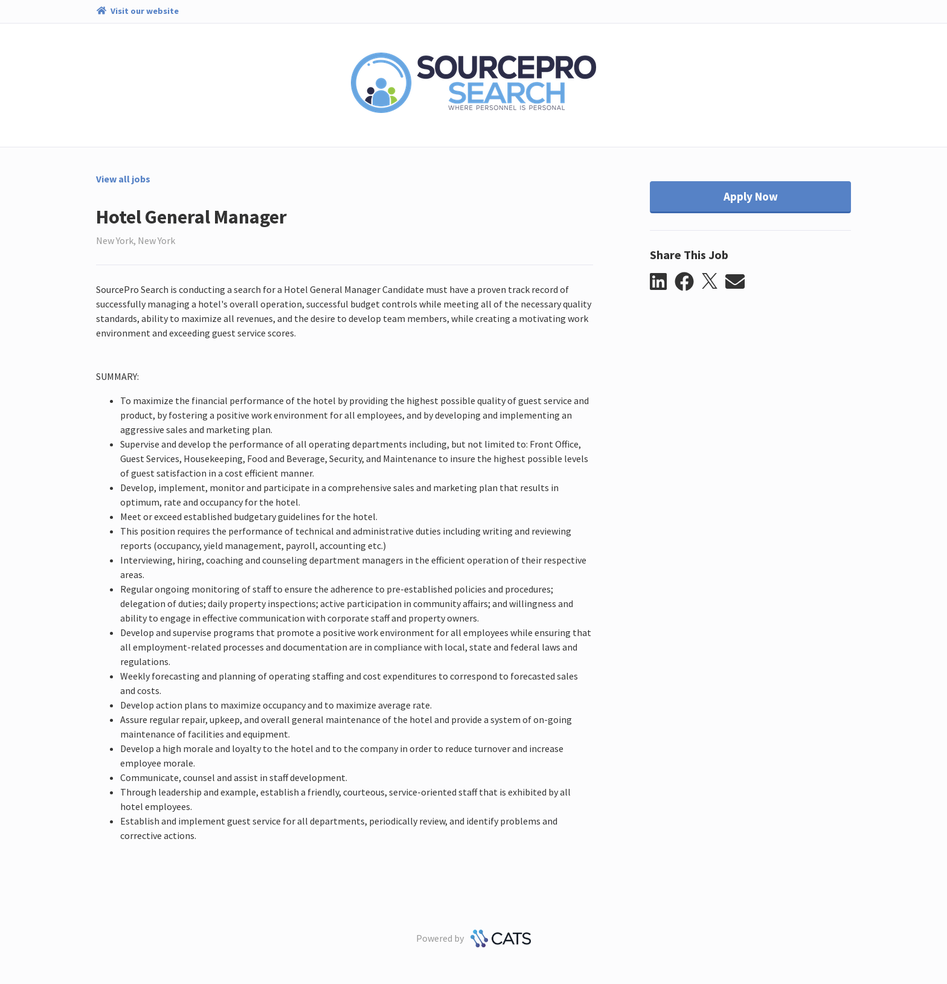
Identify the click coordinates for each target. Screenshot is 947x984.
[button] (662, 282)
